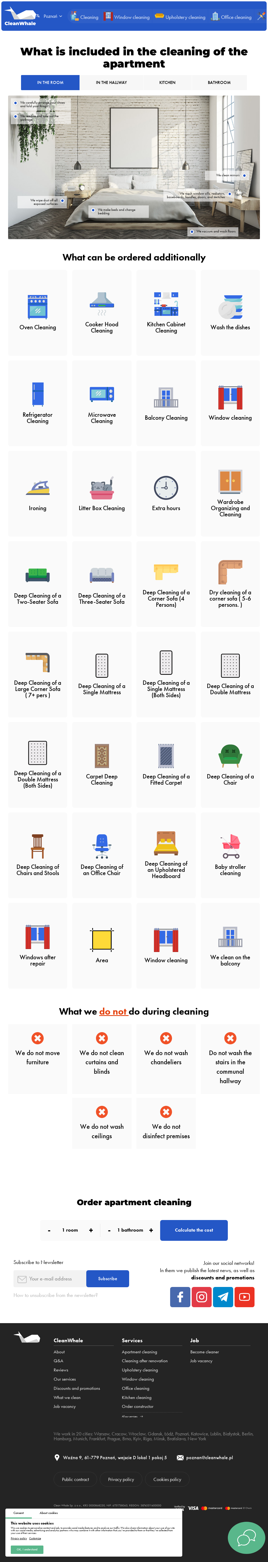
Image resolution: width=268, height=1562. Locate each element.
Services (132, 1340)
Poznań (182, 1433)
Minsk (159, 1438)
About (59, 1351)
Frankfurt (97, 1438)
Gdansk (155, 1433)
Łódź (168, 1433)
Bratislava (176, 1438)
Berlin (247, 1433)
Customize (35, 1538)
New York (197, 1438)
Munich (80, 1438)
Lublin (215, 1433)
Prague (113, 1438)
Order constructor (137, 1406)
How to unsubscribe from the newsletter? (55, 1295)
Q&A (58, 1360)
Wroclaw (137, 1433)
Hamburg (62, 1438)
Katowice (199, 1433)
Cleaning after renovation (145, 1360)
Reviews (61, 1370)
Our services (65, 1379)
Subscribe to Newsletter (38, 1262)
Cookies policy (167, 1479)
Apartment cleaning (139, 1351)
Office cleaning (135, 1388)
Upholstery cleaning (140, 1370)
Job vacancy (65, 1406)
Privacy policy (19, 1538)
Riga (147, 1438)
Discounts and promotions (77, 1388)
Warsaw (101, 1433)
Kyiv (137, 1438)
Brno (126, 1438)
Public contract (75, 1479)
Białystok (231, 1433)
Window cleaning (138, 1379)
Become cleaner (204, 1351)
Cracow (119, 1433)
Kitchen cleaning (137, 1397)
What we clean (67, 1397)
